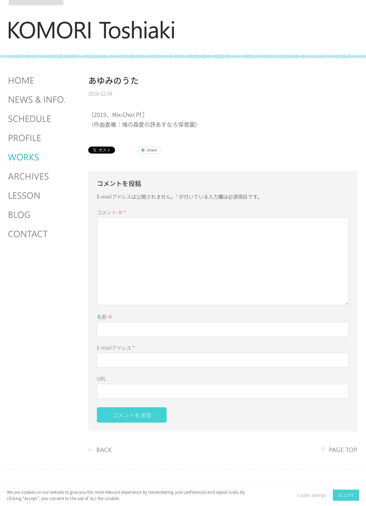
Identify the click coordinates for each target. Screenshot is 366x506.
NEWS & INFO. (37, 99)
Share (152, 150)
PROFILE (37, 138)
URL (101, 378)
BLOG (37, 214)
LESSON (37, 195)
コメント (111, 212)
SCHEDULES (37, 119)
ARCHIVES (37, 176)
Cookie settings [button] (311, 495)
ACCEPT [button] (346, 495)
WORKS (37, 157)
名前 (105, 316)
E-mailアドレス (116, 347)
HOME (37, 80)
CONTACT (37, 234)
